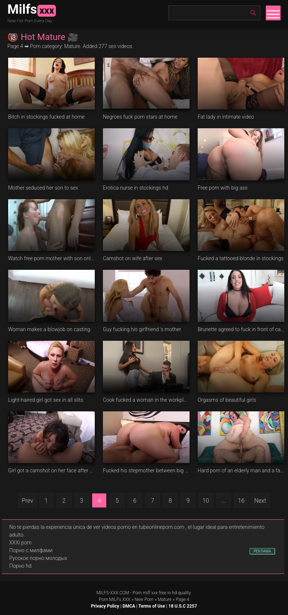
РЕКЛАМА (262, 551)
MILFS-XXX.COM (112, 592)
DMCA (129, 606)
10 (205, 500)
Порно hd (20, 566)
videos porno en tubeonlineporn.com (142, 527)
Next (260, 500)
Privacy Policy (105, 606)
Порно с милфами (31, 550)
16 (241, 500)
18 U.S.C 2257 (182, 606)
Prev (27, 500)
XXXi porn (20, 543)
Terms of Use (151, 606)
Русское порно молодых (38, 558)
